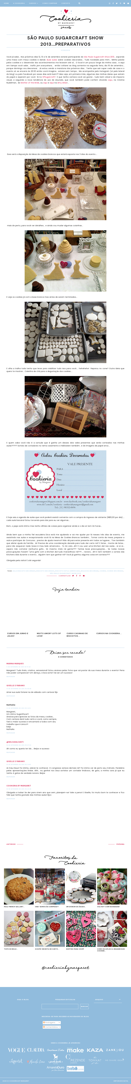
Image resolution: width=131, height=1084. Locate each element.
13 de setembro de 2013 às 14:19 (19, 708)
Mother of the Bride (30, 82)
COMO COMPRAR (50, 3)
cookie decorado (115, 571)
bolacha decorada (90, 571)
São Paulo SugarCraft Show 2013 (65, 573)
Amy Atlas (62, 82)
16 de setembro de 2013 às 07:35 (19, 745)
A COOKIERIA (19, 3)
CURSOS (32, 3)
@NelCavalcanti (15, 742)
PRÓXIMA (120, 844)
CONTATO (66, 3)
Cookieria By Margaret (19, 1081)
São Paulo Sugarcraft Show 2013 (99, 57)
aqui (110, 80)
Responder (11, 676)
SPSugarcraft (49, 77)
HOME (6, 3)
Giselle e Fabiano (16, 685)
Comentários (50, 1027)
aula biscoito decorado (24, 571)
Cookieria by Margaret (19, 786)
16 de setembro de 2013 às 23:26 (19, 789)
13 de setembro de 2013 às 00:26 (19, 688)
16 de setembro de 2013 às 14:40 (19, 764)
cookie (103, 571)
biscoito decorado (45, 571)
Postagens (49, 1022)
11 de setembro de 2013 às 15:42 (19, 667)
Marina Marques (15, 664)
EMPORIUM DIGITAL (121, 1081)
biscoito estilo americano (67, 571)
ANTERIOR (11, 844)
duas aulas (52, 60)
